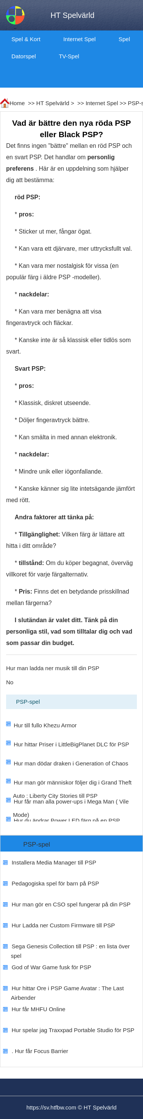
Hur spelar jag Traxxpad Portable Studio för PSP (72, 1030)
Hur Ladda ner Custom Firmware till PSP (63, 925)
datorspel (23, 56)
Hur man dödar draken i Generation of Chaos (71, 763)
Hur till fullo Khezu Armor (45, 725)
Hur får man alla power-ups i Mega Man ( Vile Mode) (71, 808)
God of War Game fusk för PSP (51, 967)
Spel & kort (25, 39)
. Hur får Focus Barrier (39, 1051)
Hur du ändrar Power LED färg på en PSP (67, 820)
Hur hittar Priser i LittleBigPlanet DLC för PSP (71, 744)
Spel (124, 39)
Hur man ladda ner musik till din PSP (52, 668)
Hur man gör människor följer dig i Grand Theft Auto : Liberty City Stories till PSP (72, 789)
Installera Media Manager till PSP (53, 862)
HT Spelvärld (52, 103)
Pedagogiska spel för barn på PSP (55, 883)
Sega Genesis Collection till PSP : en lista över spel (70, 951)
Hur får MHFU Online (38, 1009)
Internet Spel (79, 39)
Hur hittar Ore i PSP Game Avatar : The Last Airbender (67, 993)
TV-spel (69, 56)
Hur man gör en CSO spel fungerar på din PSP (70, 904)
